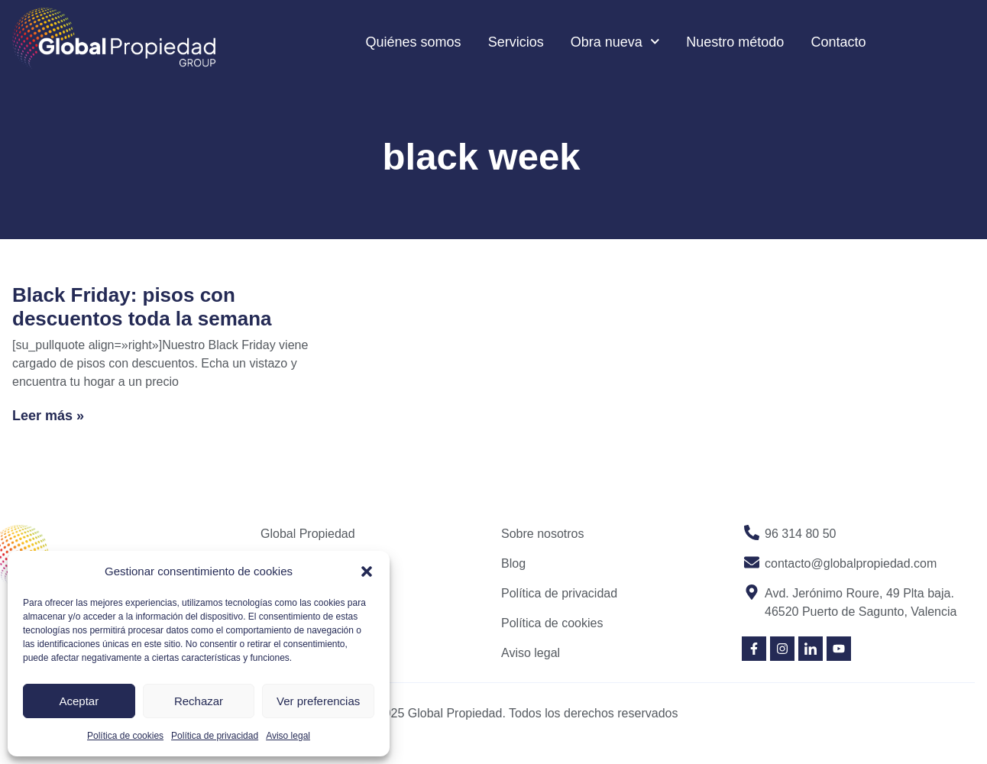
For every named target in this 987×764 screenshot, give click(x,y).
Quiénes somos (413, 42)
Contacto (838, 42)
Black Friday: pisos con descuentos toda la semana (142, 306)
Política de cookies (125, 735)
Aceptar (79, 700)
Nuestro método (735, 42)
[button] (366, 571)
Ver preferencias (318, 700)
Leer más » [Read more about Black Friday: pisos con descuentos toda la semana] (48, 415)
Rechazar (198, 700)
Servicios (516, 42)
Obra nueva (615, 41)
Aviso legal (288, 735)
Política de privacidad (214, 735)
